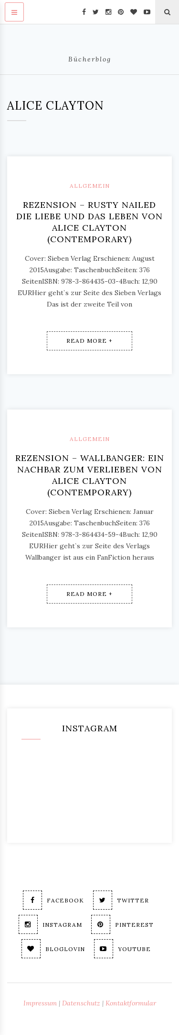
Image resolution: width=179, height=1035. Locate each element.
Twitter (121, 900)
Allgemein (90, 185)
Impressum (40, 1003)
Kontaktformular (130, 1003)
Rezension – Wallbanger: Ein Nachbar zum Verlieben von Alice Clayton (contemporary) (89, 475)
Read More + (89, 340)
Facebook (53, 900)
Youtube (122, 948)
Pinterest (122, 924)
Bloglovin (53, 948)
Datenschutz (81, 1003)
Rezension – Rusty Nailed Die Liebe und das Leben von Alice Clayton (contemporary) (89, 222)
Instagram (50, 924)
